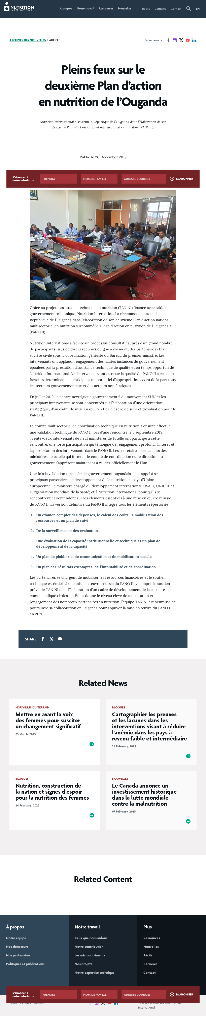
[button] (188, 9)
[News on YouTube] (187, 40)
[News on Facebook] (168, 40)
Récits (146, 8)
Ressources (106, 8)
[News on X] (181, 40)
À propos (66, 8)
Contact (176, 8)
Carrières (160, 8)
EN (198, 8)
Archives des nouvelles (27, 40)
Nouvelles (124, 8)
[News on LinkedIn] (194, 40)
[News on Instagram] (174, 40)
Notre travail (85, 8)
